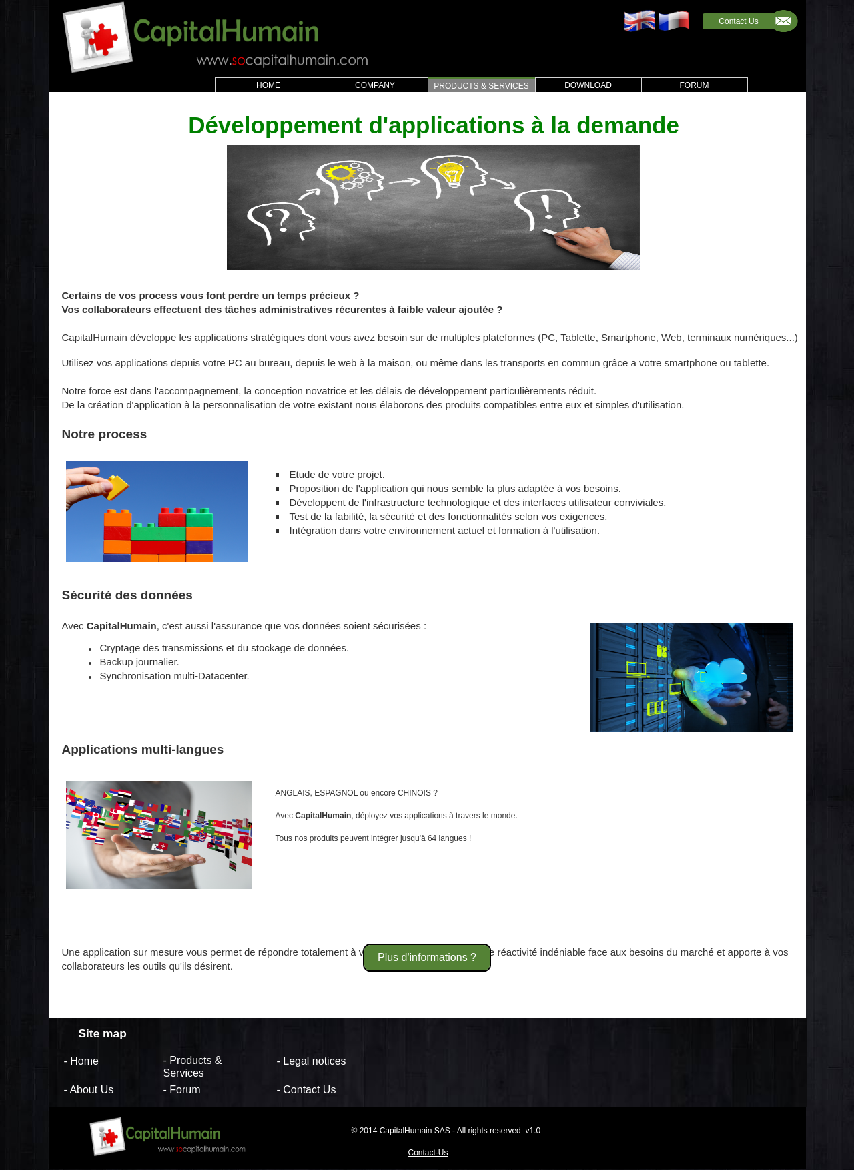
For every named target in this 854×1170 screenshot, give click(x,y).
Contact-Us (428, 1152)
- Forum (182, 1089)
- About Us (89, 1089)
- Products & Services (192, 1067)
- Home (81, 1060)
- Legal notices (311, 1060)
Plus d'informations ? (427, 957)
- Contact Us (306, 1089)
